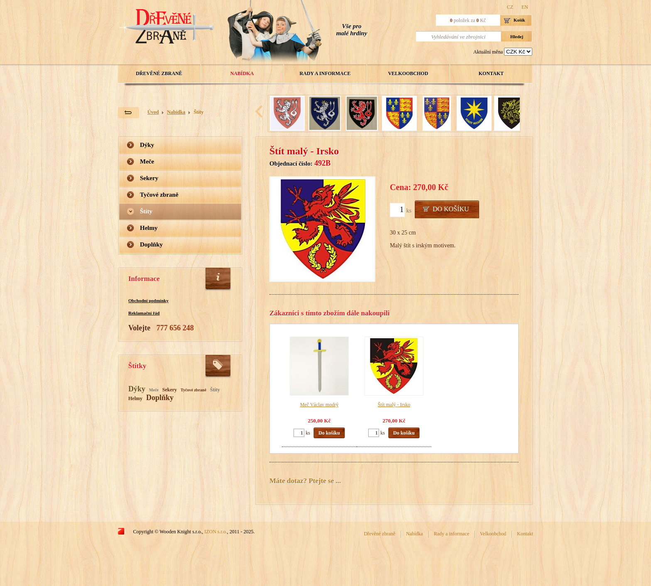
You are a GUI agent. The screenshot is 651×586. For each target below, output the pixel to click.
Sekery (149, 178)
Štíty (198, 112)
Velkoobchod (408, 73)
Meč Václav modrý (319, 405)
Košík (519, 19)
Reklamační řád (143, 312)
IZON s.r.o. (215, 532)
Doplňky (151, 244)
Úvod (153, 112)
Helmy (149, 228)
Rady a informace (325, 73)
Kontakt (491, 73)
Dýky (147, 145)
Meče (147, 161)
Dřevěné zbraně (159, 73)
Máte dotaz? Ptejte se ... (305, 481)
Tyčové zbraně (159, 194)
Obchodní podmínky (148, 300)
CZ (510, 7)
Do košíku (451, 208)
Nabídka (242, 73)
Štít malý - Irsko (394, 405)
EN (524, 7)
